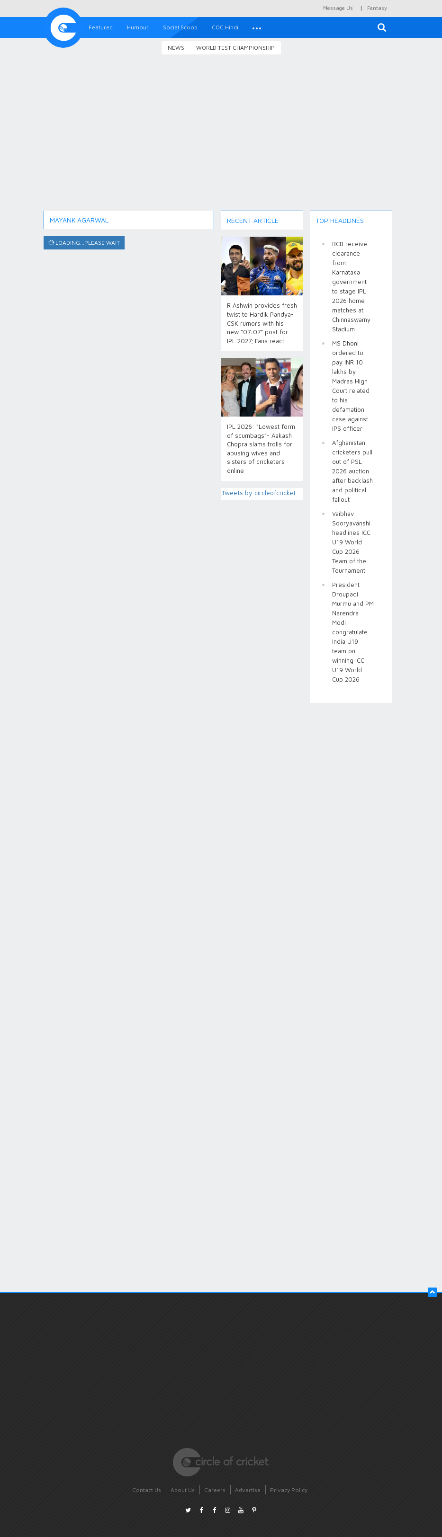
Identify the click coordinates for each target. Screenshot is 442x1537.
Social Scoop (180, 27)
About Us (183, 1489)
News (176, 47)
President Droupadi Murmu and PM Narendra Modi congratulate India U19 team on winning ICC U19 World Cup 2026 (353, 632)
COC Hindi (225, 27)
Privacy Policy (288, 1489)
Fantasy (377, 8)
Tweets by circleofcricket (258, 493)
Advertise (248, 1489)
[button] (256, 27)
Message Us (338, 8)
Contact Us (146, 1489)
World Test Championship (235, 47)
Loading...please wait (83, 242)
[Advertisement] (221, 139)
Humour (138, 27)
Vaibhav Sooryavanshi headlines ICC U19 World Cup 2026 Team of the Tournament (351, 542)
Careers (215, 1489)
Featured (101, 27)
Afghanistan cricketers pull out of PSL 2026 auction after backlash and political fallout (352, 471)
